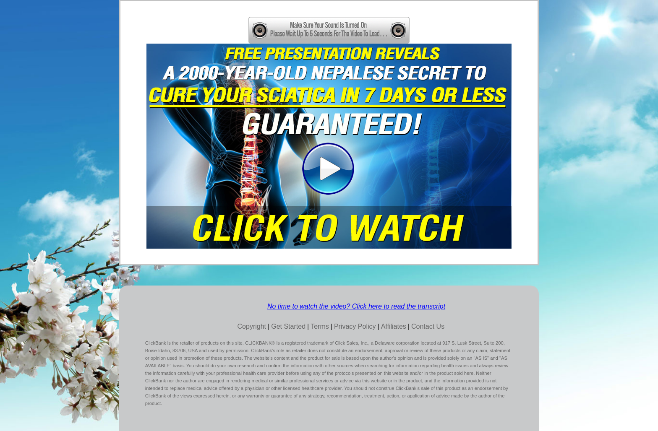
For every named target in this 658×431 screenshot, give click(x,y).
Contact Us (427, 326)
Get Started (288, 326)
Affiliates (393, 326)
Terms (320, 326)
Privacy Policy (355, 326)
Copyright (252, 326)
